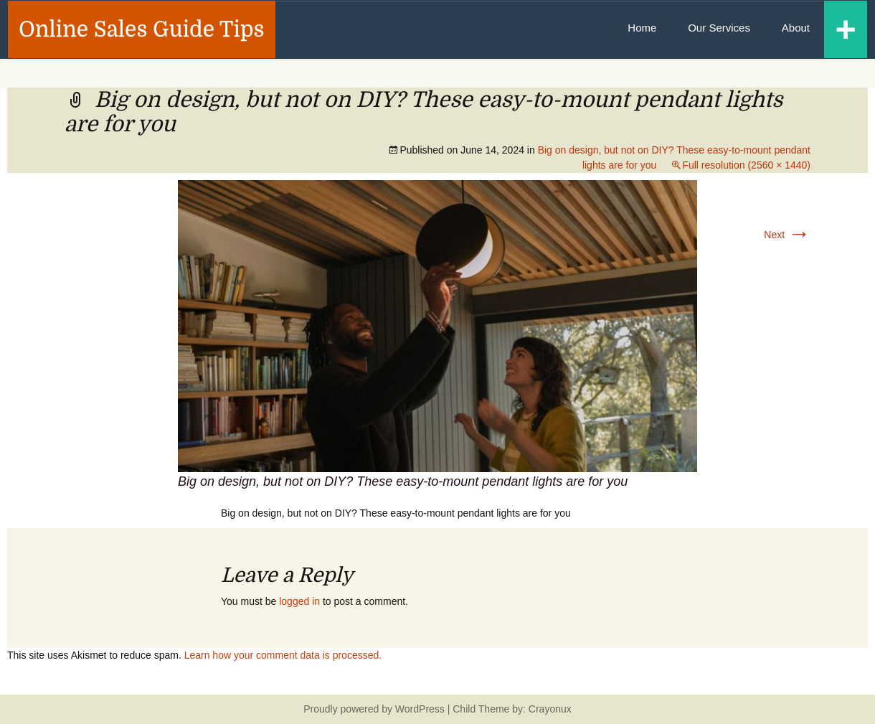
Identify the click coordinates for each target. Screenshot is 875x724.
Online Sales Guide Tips (142, 29)
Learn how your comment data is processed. (283, 655)
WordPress (420, 709)
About (796, 28)
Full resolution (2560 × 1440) (746, 165)
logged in (299, 601)
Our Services (719, 28)
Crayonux (549, 709)
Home (642, 28)
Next (787, 234)
